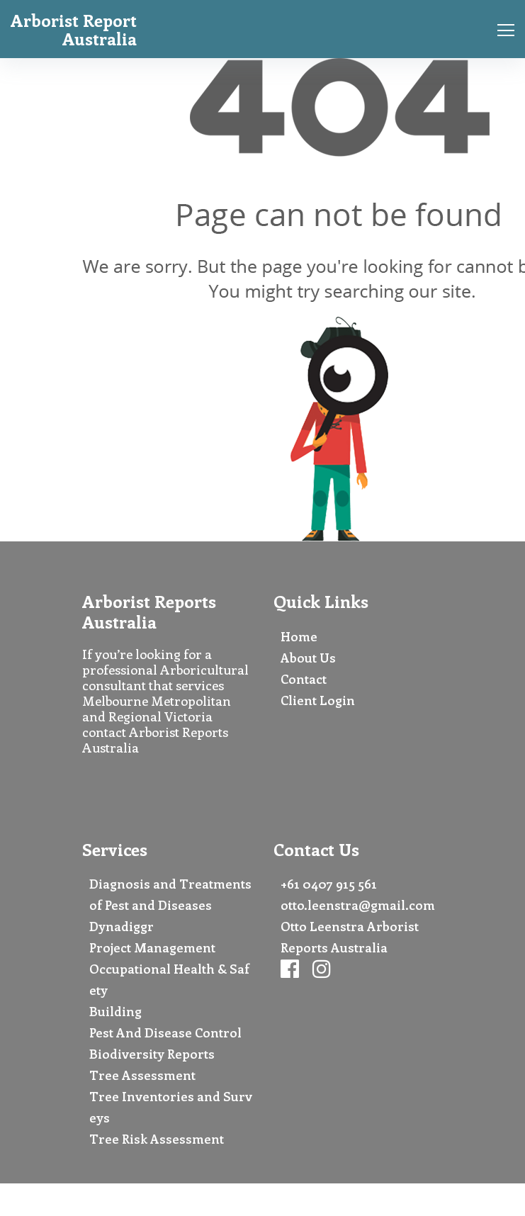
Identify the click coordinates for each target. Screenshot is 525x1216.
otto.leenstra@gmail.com (358, 904)
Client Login (318, 700)
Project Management (152, 947)
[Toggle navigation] (501, 29)
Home (299, 636)
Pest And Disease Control (165, 1032)
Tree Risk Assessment (156, 1138)
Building (115, 1011)
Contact (304, 678)
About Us (308, 657)
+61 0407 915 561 (329, 883)
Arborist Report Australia (74, 29)
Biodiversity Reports (152, 1053)
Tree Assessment (142, 1074)
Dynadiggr (121, 926)
